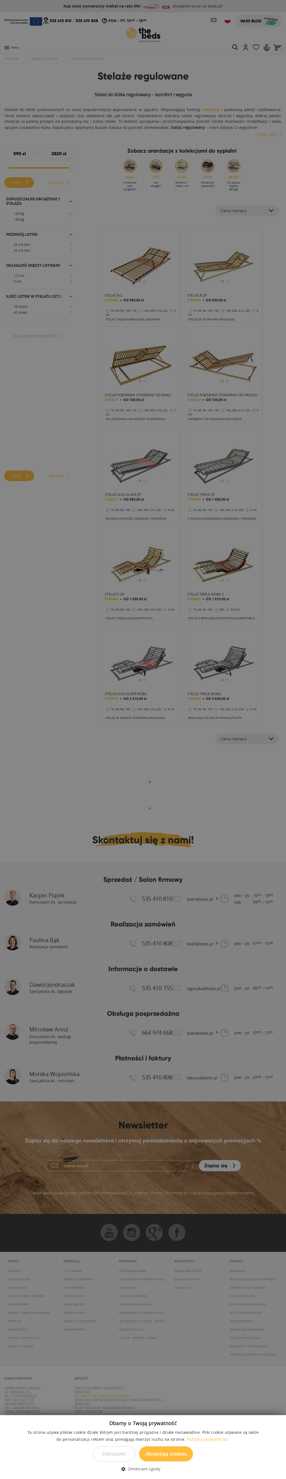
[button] (142, 1469)
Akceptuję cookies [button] (166, 1454)
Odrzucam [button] (114, 1454)
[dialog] (143, 739)
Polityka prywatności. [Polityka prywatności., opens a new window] (208, 1439)
